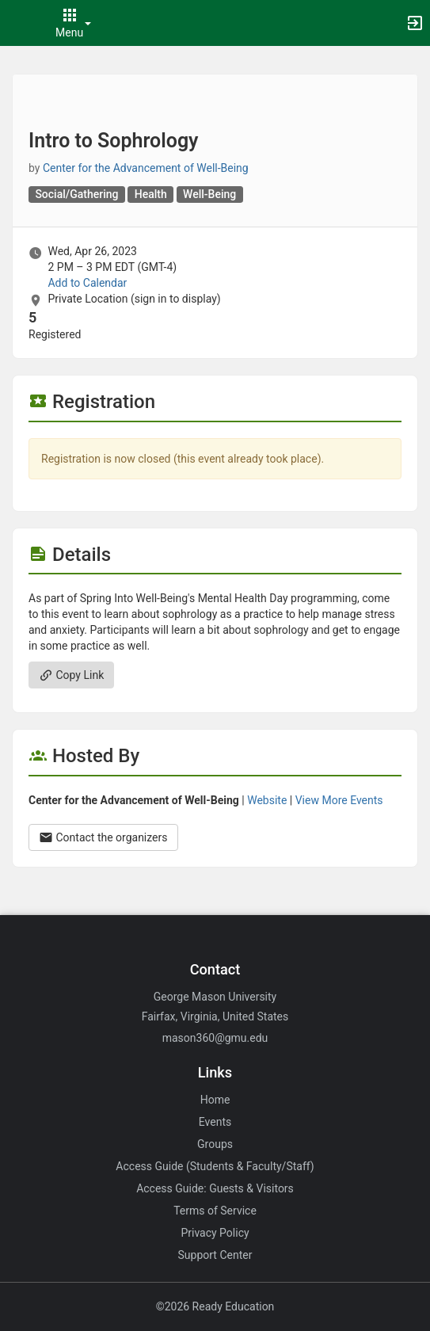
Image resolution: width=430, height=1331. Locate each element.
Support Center (215, 1255)
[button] (20, 23)
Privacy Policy (215, 1232)
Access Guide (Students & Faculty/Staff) (215, 1166)
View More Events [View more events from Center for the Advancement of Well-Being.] (339, 800)
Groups (215, 1144)
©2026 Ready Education (215, 1306)
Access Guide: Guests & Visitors (215, 1188)
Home (215, 1099)
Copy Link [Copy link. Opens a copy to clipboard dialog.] (71, 675)
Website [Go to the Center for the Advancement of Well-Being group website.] (267, 800)
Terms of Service (215, 1210)
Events (215, 1122)
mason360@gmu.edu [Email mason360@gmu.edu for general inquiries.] (215, 1038)
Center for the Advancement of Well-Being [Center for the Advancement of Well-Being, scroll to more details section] (146, 168)
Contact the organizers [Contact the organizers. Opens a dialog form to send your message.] (103, 837)
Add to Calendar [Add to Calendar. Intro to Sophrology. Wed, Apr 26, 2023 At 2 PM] (87, 282)
